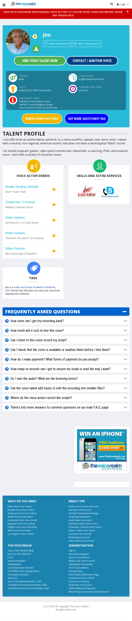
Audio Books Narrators (80, 520)
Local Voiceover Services (21, 567)
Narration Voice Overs (80, 509)
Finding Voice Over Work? (82, 577)
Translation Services (18, 574)
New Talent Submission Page (84, 574)
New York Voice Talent (19, 530)
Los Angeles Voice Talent (21, 533)
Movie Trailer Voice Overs (82, 530)
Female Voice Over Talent (21, 509)
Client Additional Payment (82, 588)
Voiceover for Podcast (80, 533)
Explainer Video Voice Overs (83, 523)
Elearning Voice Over (79, 537)
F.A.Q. (10, 557)
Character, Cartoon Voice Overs (85, 527)
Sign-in (72, 550)
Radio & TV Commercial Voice (84, 506)
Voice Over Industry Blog (20, 550)
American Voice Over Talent (22, 513)
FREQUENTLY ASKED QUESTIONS (42, 311)
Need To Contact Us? (79, 557)
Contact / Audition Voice (92, 61)
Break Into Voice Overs (80, 584)
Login (123, 4)
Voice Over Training (79, 581)
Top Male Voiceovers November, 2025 (27, 584)
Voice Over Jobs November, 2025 (24, 581)
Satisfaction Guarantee (81, 564)
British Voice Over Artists (20, 516)
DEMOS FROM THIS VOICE (42, 119)
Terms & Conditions (79, 567)
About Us (12, 577)
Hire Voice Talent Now (39, 61)
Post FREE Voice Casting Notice (23, 571)
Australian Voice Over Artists (22, 520)
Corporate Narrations (80, 516)
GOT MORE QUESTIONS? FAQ (86, 119)
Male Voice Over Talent (20, 506)
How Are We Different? (19, 553)
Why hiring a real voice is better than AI (89, 591)
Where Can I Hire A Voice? (82, 560)
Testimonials (14, 564)
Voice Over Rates (17, 560)
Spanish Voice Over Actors (21, 523)
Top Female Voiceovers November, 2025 (28, 588)
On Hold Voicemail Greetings (83, 513)
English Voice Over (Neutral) (22, 527)
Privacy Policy (76, 571)
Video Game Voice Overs (82, 540)
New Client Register (79, 553)
